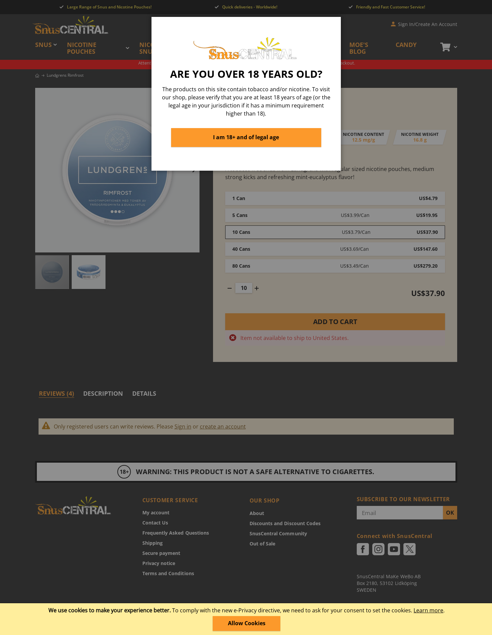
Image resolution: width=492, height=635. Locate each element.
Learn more (428, 610)
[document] (246, 619)
